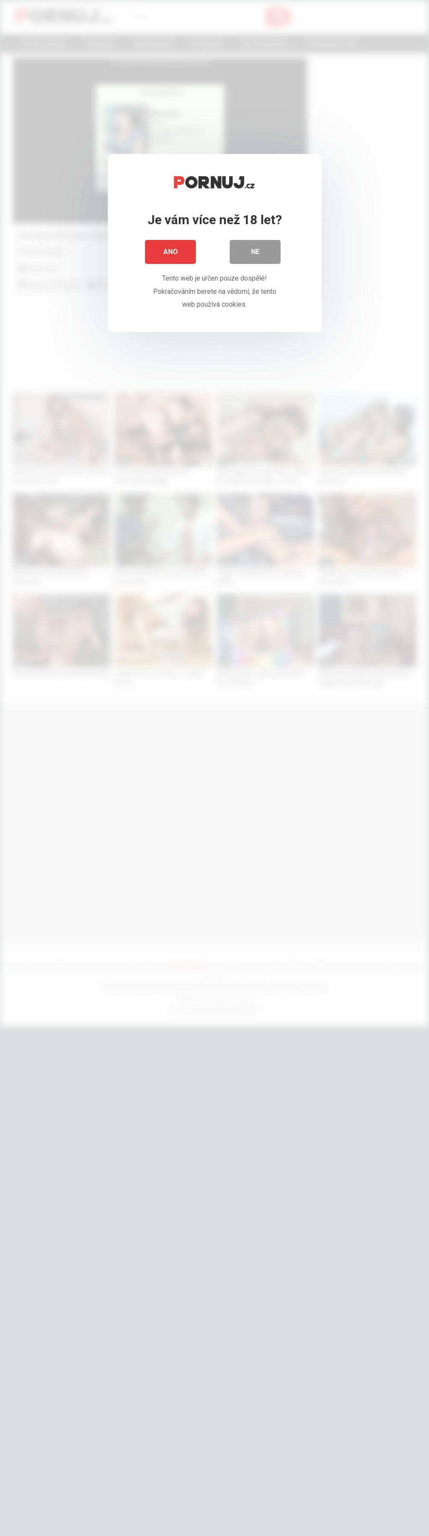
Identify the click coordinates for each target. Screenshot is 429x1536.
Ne (255, 252)
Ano (170, 252)
